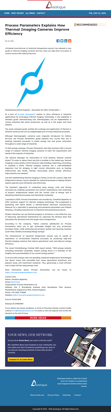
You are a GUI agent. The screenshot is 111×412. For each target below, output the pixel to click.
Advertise (67, 395)
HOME (7, 13)
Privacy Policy (53, 395)
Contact (77, 395)
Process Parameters (26, 114)
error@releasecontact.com (23, 311)
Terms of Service (37, 395)
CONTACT (41, 13)
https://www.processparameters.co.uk (21, 272)
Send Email (15, 282)
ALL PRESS (30, 13)
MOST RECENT (17, 13)
